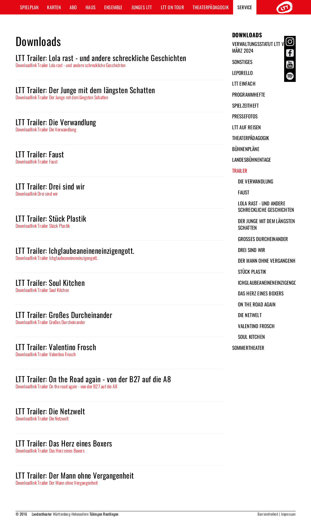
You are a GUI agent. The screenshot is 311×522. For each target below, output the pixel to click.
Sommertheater (248, 347)
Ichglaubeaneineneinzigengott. (270, 282)
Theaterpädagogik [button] (211, 7)
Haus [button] (90, 7)
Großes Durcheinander (263, 238)
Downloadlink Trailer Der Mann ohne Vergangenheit (57, 482)
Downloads (247, 35)
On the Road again (256, 304)
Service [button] (244, 7)
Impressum (288, 514)
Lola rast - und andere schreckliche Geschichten (266, 207)
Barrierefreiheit (268, 514)
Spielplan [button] (29, 7)
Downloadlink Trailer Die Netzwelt (42, 418)
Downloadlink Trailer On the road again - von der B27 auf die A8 (67, 386)
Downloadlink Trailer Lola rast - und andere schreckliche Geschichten (71, 65)
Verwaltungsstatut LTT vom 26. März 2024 (264, 47)
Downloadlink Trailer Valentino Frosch (46, 354)
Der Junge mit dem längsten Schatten (266, 224)
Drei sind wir (251, 249)
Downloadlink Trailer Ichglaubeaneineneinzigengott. (57, 257)
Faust (243, 192)
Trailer (239, 170)
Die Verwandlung (255, 181)
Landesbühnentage (251, 159)
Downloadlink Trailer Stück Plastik (43, 225)
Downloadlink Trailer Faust (37, 161)
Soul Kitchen (251, 336)
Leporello (242, 72)
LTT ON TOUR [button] (172, 7)
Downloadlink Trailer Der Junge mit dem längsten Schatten (62, 97)
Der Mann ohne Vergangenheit (269, 260)
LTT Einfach (244, 83)
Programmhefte (248, 94)
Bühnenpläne (245, 148)
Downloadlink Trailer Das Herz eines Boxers (50, 450)
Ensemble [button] (113, 7)
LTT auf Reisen (246, 127)
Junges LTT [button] (141, 7)
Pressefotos (245, 116)
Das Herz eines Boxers (261, 293)
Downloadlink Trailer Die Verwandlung (46, 129)
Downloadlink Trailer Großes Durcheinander (50, 322)
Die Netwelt (250, 315)
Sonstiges (242, 61)
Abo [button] (73, 7)
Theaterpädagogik (250, 137)
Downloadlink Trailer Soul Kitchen (42, 289)
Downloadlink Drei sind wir (37, 193)
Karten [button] (54, 7)
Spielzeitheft (245, 105)
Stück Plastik (252, 271)
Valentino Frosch (256, 326)
